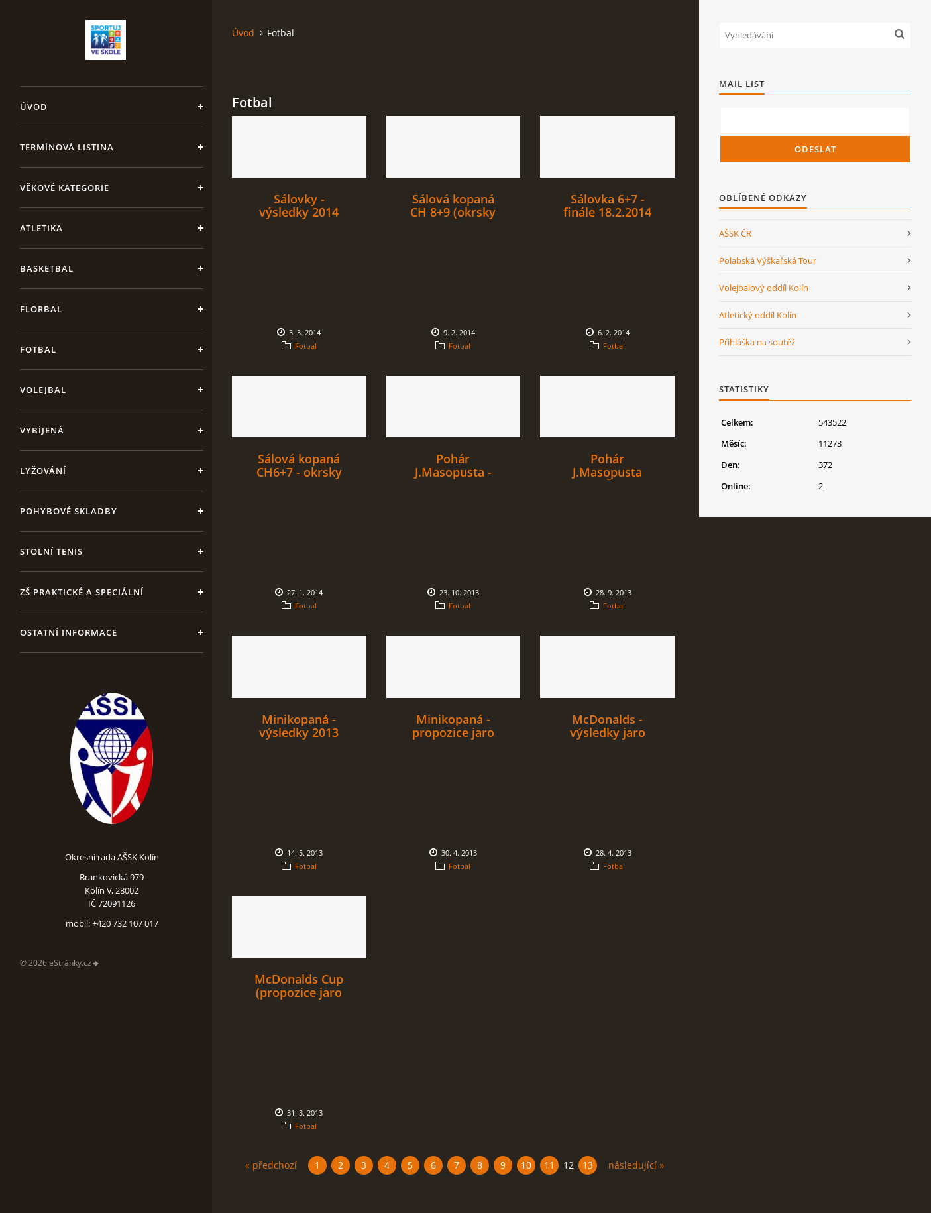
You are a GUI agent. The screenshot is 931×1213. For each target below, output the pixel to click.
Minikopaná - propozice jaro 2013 (453, 732)
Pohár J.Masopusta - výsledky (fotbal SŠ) (453, 478)
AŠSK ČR (735, 233)
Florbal (41, 309)
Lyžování (43, 471)
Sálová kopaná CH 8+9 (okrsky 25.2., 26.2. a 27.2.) (453, 218)
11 (549, 1165)
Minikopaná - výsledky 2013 (299, 726)
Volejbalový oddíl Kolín (763, 288)
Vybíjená (42, 430)
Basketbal (47, 268)
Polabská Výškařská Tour (767, 260)
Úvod (34, 107)
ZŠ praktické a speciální (82, 592)
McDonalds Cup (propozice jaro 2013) (298, 992)
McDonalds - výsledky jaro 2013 (607, 732)
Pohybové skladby (68, 511)
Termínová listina (67, 147)
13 (587, 1165)
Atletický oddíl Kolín (757, 315)
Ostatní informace (68, 632)
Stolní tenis (51, 551)
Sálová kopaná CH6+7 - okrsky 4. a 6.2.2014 (299, 472)
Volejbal (43, 390)
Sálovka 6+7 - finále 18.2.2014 (607, 205)
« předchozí (271, 1165)
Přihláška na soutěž (757, 342)
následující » (636, 1165)
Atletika (41, 228)
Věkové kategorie (64, 188)
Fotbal (38, 349)
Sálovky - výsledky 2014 (299, 205)
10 (526, 1165)
